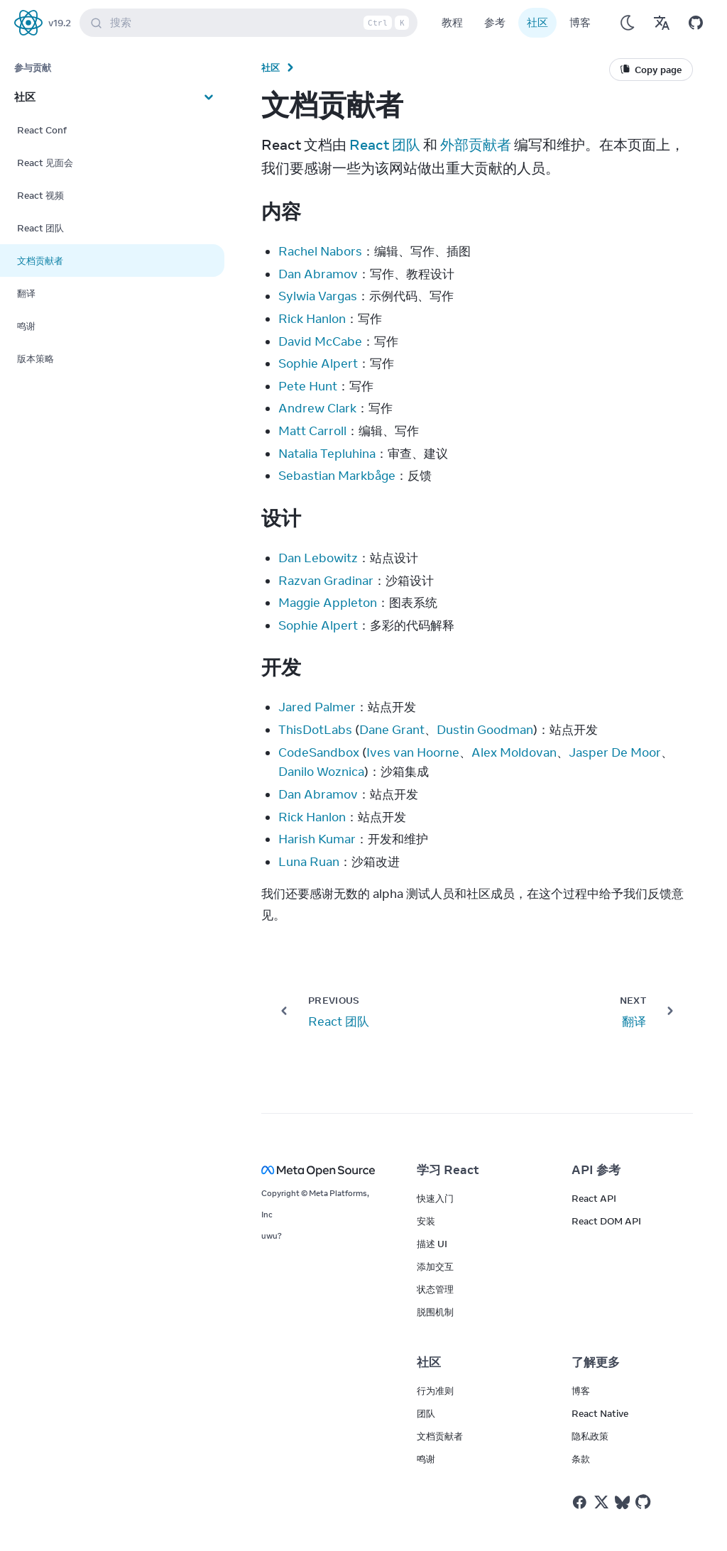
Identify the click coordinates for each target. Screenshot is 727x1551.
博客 (580, 22)
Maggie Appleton (327, 602)
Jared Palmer (317, 707)
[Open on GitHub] (696, 23)
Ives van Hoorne (412, 752)
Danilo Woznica (321, 771)
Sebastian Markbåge (336, 475)
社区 (537, 22)
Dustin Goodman (485, 730)
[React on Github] (644, 1502)
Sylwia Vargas (317, 296)
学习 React (448, 1170)
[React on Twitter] (601, 1502)
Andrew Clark (317, 408)
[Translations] (662, 23)
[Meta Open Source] (322, 1170)
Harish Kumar (317, 839)
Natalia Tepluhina (327, 453)
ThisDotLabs (315, 730)
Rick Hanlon (312, 319)
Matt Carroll (312, 431)
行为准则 (435, 1390)
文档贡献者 (440, 1436)
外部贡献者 (475, 144)
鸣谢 (426, 1458)
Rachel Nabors (320, 251)
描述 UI (432, 1243)
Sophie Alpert (318, 363)
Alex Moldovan (514, 752)
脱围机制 (435, 1311)
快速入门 (435, 1198)
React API (594, 1198)
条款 (581, 1458)
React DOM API (606, 1221)
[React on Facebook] (580, 1502)
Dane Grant (392, 730)
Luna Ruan (308, 862)
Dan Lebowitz (318, 558)
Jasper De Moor (615, 752)
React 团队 (384, 144)
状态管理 (435, 1289)
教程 (452, 22)
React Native (600, 1413)
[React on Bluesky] (622, 1502)
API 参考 (596, 1170)
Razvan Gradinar (325, 580)
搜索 (251, 23)
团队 (426, 1413)
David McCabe (320, 341)
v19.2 (59, 22)
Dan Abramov (318, 274)
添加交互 (435, 1266)
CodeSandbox (318, 752)
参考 (494, 22)
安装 (426, 1221)
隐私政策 (590, 1436)
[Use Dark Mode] (628, 23)
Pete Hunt (307, 386)
